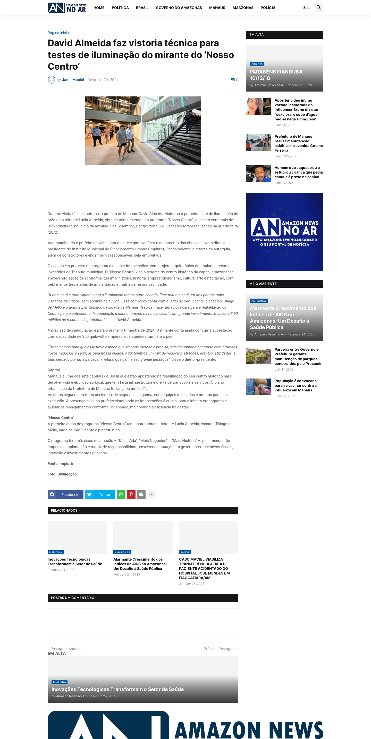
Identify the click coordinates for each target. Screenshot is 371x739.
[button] (306, 7)
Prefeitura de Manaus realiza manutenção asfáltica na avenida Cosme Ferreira (299, 143)
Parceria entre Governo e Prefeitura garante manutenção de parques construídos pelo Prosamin (299, 356)
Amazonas (243, 7)
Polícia (268, 7)
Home (99, 7)
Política (120, 7)
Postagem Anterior (66, 648)
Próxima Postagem (219, 648)
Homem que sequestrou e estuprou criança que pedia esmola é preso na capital (299, 172)
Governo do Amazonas (179, 7)
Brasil (142, 7)
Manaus (217, 7)
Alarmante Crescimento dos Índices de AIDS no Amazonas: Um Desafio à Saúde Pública (140, 564)
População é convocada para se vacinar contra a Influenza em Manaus (296, 385)
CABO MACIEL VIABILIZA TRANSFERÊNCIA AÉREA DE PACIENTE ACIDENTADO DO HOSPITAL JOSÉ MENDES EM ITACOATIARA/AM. (204, 568)
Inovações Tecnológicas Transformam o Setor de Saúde (75, 561)
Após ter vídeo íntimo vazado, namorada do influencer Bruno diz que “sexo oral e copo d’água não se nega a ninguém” (296, 109)
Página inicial (59, 33)
